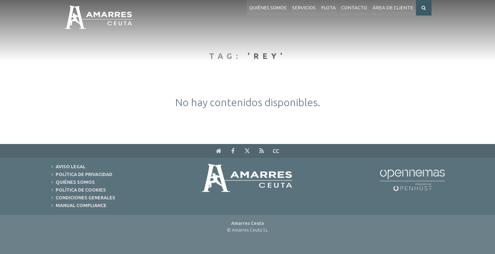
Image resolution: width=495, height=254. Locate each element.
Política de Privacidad (84, 174)
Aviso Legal (70, 166)
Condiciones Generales (85, 197)
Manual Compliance (81, 205)
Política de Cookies (81, 190)
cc (276, 151)
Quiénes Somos (75, 182)
